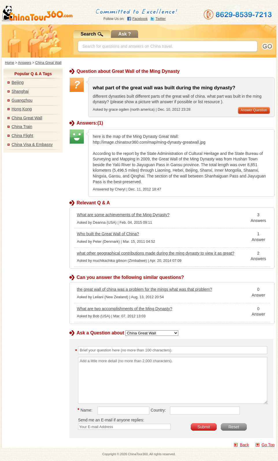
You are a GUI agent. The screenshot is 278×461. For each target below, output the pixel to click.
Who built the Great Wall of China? (108, 234)
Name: (86, 410)
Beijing (18, 82)
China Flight (22, 135)
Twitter (160, 19)
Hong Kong (22, 109)
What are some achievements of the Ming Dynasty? (123, 214)
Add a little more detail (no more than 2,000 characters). (172, 380)
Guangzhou (22, 100)
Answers (24, 63)
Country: (158, 410)
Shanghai (20, 91)
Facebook (140, 19)
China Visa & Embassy (32, 144)
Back (244, 445)
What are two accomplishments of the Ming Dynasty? (124, 308)
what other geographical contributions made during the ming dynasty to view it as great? (155, 253)
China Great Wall (48, 63)
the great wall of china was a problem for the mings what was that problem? (144, 289)
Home (9, 63)
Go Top (268, 445)
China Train (22, 126)
